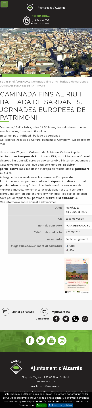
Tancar (41, 405)
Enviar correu (42, 23)
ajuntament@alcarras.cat (46, 386)
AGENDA (23, 81)
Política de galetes (60, 405)
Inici (12, 81)
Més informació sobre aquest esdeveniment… (29, 202)
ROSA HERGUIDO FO (78, 225)
